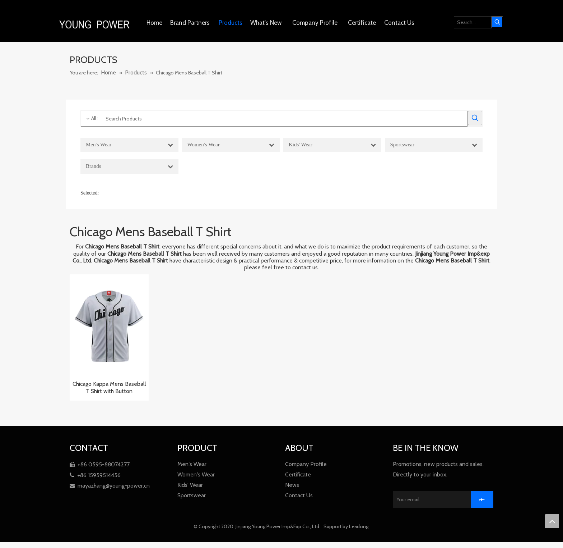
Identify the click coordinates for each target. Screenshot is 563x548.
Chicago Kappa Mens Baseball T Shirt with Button (109, 387)
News (292, 484)
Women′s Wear (196, 474)
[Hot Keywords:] (497, 22)
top (552, 521)
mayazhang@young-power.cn (110, 485)
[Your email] (438, 499)
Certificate (298, 474)
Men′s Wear (191, 464)
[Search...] (473, 22)
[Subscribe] (482, 499)
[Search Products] (274, 119)
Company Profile (306, 464)
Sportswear (191, 495)
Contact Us (299, 495)
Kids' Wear (190, 484)
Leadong (359, 526)
